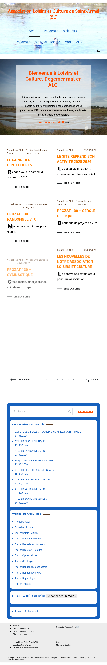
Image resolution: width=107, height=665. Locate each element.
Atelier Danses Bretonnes (28, 538)
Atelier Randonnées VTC (28, 572)
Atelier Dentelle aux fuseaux (30, 544)
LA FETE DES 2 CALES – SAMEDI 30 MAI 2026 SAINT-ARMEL (48, 431)
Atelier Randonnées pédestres (31, 566)
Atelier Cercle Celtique (27, 533)
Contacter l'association (67, 626)
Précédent (24, 379)
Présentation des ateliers (36, 42)
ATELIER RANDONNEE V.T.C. (30, 451)
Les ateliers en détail (51, 122)
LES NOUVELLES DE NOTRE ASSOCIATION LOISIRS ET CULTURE (75, 264)
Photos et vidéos (20, 634)
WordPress (20, 660)
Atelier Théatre (23, 583)
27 (86, 379)
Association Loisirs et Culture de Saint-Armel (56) (53, 14)
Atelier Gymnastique (26, 555)
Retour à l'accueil (26, 611)
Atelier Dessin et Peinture (28, 550)
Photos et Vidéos (77, 42)
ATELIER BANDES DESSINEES (31, 498)
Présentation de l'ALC (22, 628)
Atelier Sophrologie (25, 578)
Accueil (34, 31)
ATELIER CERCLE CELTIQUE (30, 441)
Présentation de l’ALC (61, 31)
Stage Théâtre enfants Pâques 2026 (34, 460)
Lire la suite (22, 187)
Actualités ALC (15, 150)
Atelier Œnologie (24, 561)
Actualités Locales (25, 527)
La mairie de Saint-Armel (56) (25, 642)
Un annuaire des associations (25, 647)
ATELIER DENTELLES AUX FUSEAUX (34, 470)
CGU (58, 642)
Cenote (81, 658)
